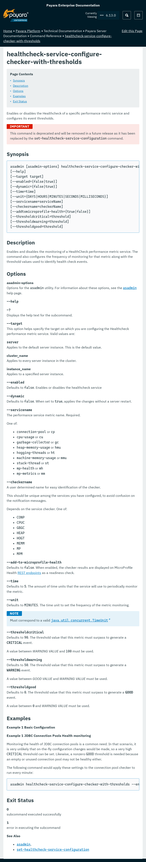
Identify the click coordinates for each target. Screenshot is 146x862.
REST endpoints (29, 572)
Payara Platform (28, 31)
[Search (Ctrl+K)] (127, 15)
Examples (19, 96)
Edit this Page (132, 31)
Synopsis (19, 80)
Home (7, 31)
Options (18, 91)
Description (20, 85)
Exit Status (20, 101)
